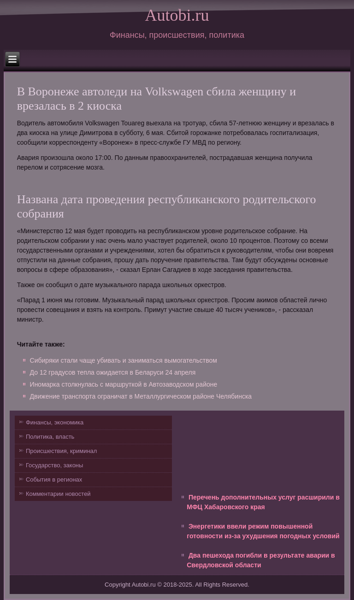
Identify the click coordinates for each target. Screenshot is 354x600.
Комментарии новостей (58, 493)
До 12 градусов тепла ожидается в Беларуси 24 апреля (113, 372)
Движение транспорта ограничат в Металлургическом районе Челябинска (141, 396)
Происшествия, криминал (61, 450)
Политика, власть (50, 436)
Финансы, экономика (54, 422)
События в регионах (54, 479)
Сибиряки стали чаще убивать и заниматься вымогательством (123, 360)
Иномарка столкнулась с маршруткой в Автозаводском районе (124, 384)
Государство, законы (54, 465)
